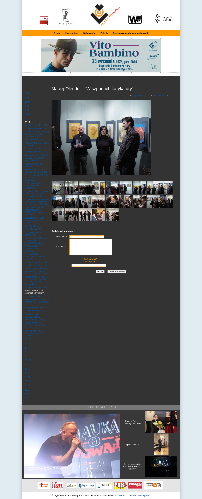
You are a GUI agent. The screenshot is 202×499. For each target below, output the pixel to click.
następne (162, 95)
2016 (27, 356)
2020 (27, 372)
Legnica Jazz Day (32, 296)
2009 (27, 114)
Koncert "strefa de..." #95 (35, 265)
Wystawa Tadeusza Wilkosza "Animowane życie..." (34, 256)
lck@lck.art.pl (121, 495)
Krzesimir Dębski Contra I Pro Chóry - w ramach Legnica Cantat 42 (36, 193)
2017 (27, 360)
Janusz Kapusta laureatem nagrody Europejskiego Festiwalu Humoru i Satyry (36, 271)
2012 (27, 339)
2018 (27, 364)
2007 (27, 105)
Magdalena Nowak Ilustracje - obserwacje (34, 318)
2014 (27, 347)
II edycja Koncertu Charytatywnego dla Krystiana (33, 333)
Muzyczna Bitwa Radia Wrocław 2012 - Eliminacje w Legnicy (36, 301)
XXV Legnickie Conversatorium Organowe (31, 248)
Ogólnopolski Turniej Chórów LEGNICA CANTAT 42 (33, 185)
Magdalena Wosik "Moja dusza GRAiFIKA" (35, 159)
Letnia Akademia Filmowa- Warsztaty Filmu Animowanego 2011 (36, 240)
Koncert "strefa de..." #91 (35, 128)
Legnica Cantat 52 (132, 445)
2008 (27, 110)
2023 (27, 385)
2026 (27, 398)
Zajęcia (105, 33)
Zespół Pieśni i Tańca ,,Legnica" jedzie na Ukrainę (34, 220)
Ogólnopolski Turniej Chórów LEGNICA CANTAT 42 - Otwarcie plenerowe (34, 211)
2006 (27, 101)
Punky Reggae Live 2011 (36, 307)
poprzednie (138, 95)
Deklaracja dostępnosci (139, 495)
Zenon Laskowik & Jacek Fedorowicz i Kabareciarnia (35, 177)
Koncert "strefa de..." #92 (35, 148)
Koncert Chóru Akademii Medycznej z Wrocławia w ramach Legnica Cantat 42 (36, 201)
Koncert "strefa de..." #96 (35, 287)
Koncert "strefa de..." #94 (35, 262)
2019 (27, 368)
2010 (27, 118)
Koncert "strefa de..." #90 (35, 125)
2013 (27, 343)
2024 (27, 389)
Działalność (89, 33)
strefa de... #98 (31, 314)
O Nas (56, 33)
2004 (27, 93)
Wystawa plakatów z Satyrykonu (33, 233)
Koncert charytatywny (34, 310)
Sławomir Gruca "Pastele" (36, 155)
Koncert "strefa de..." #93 (35, 152)
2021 (27, 377)
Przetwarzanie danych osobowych (131, 33)
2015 (27, 351)
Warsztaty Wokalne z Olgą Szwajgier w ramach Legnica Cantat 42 (36, 134)
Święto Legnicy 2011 (33, 229)
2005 (27, 97)
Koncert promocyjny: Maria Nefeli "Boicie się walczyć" (132, 466)
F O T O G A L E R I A (100, 407)
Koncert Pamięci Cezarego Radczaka (132, 422)
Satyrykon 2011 (31, 226)
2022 (27, 381)
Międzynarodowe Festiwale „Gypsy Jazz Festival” (34, 325)
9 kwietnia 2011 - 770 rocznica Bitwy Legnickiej (35, 170)
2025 (27, 393)
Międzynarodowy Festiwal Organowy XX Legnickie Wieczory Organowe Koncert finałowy (36, 280)
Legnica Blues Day (33, 139)
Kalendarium (72, 33)
